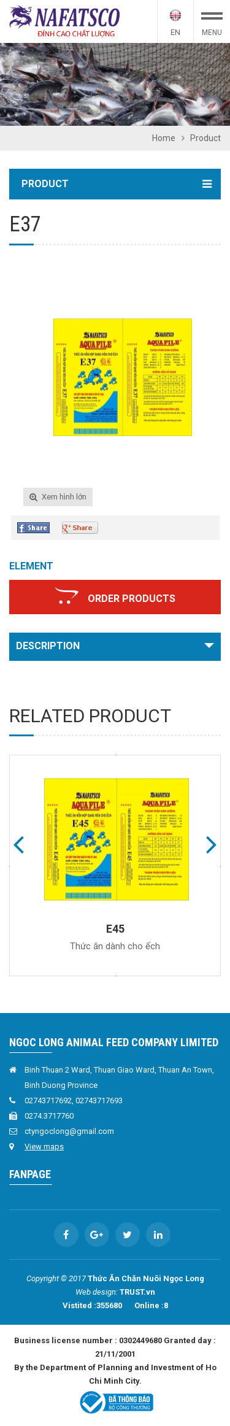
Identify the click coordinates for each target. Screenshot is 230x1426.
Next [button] (211, 844)
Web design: (96, 1292)
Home (163, 138)
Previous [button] (18, 844)
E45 (115, 928)
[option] (115, 84)
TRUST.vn (137, 1292)
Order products (131, 598)
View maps (44, 1146)
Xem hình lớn (64, 496)
